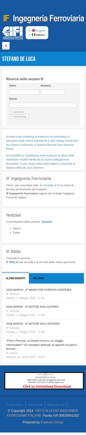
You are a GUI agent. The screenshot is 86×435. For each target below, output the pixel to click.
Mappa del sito (56, 404)
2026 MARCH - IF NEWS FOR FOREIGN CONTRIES (39, 289)
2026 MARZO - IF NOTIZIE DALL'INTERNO (33, 323)
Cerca (13, 98)
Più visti (38, 278)
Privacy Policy (14, 404)
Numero (46, 85)
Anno (12, 85)
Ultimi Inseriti (15, 278)
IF (51, 185)
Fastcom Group (52, 422)
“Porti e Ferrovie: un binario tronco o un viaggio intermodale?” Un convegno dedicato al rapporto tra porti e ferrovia (41, 344)
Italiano (38, 34)
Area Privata (35, 404)
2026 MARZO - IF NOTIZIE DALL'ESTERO (32, 306)
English (38, 30)
